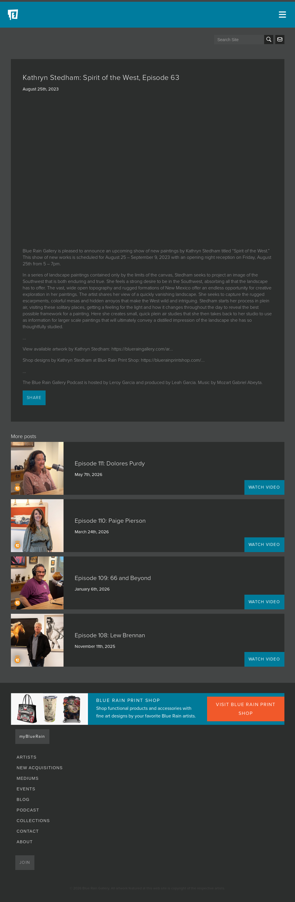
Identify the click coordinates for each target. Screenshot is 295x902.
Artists (27, 757)
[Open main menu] (283, 15)
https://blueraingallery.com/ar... (142, 349)
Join (24, 862)
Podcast (28, 810)
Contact (28, 831)
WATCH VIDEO (264, 487)
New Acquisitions (40, 767)
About (25, 841)
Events (26, 789)
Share (34, 397)
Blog (23, 799)
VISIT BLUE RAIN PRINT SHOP (246, 709)
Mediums (28, 778)
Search (268, 39)
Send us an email (279, 39)
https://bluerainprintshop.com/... (173, 360)
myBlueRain (32, 736)
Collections (33, 820)
